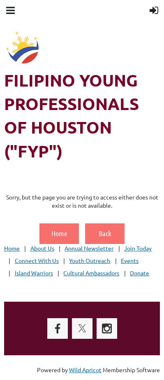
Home (59, 233)
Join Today (138, 248)
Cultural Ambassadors (91, 273)
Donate (139, 273)
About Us (42, 248)
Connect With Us (37, 260)
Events (130, 260)
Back (105, 233)
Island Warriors (34, 273)
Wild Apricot (85, 369)
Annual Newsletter (89, 248)
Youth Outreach (89, 260)
